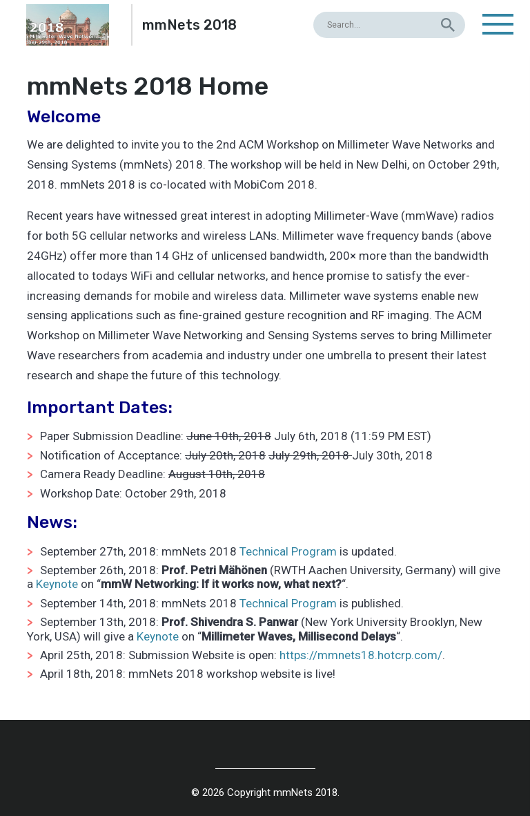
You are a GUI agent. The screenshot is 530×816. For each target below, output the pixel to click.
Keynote (57, 584)
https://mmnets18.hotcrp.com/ (360, 655)
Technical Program (288, 551)
